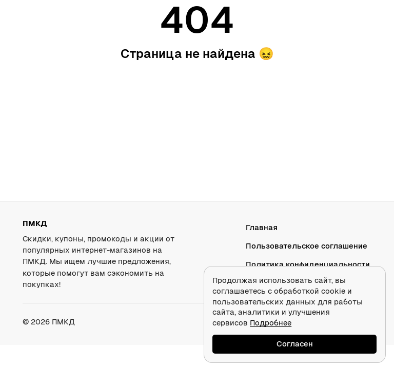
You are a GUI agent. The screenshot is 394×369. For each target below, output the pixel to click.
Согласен (295, 343)
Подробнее (270, 322)
